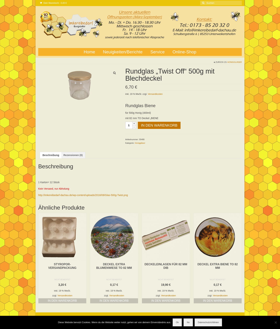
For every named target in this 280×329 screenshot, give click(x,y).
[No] (275, 322)
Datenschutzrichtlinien (208, 322)
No (188, 322)
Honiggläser (234, 62)
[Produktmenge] (128, 125)
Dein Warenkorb (53, 3)
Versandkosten (155, 94)
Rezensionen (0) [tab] (72, 155)
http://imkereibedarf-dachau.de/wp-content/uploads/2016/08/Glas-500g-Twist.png (83, 195)
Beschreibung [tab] (50, 155)
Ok (177, 322)
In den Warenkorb (159, 125)
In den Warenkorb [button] (62, 300)
